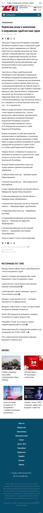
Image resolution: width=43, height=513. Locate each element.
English (22, 456)
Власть (22, 423)
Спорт (21, 440)
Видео (21, 464)
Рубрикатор (9, 15)
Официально (7, 23)
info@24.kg (23, 476)
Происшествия (21, 436)
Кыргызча (21, 452)
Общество (21, 427)
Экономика (21, 431)
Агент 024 (21, 444)
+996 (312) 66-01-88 (24, 473)
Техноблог (21, 448)
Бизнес (21, 460)
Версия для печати (9, 252)
